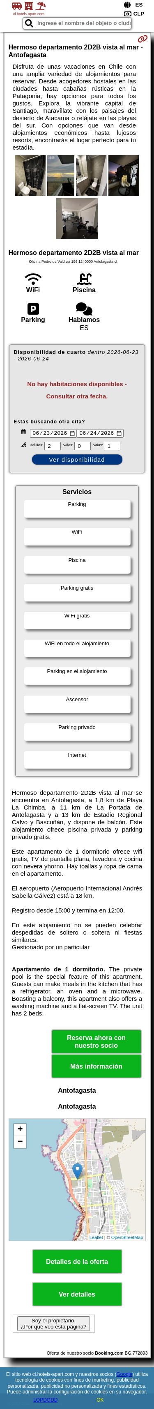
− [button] (20, 1143)
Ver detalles (77, 1295)
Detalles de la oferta (77, 1262)
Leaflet (96, 1238)
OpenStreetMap (127, 1238)
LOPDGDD (45, 1400)
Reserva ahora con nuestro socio (96, 1043)
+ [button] (20, 1131)
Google (125, 1374)
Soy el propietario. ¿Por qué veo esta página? (53, 1325)
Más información (96, 1067)
